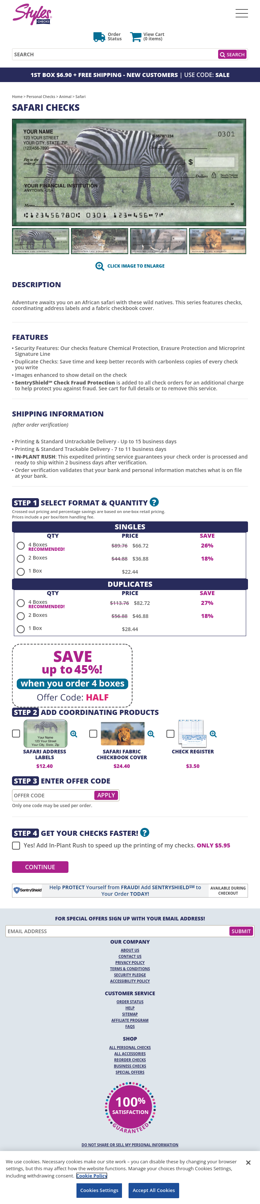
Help (129, 1008)
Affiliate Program (130, 1020)
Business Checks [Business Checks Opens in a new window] (130, 1066)
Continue (40, 867)
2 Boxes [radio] (37, 557)
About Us (130, 950)
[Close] (248, 1163)
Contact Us (130, 956)
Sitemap (130, 1014)
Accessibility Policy (130, 981)
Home (17, 96)
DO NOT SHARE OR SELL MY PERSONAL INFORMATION (130, 1144)
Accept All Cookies (154, 1190)
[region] (130, 1177)
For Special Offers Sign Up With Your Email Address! (130, 919)
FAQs (130, 1026)
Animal (65, 96)
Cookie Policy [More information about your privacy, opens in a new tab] (91, 1175)
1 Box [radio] (35, 570)
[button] (74, 734)
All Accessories (130, 1054)
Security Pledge (130, 975)
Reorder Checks (130, 1060)
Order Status (130, 1002)
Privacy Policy (130, 962)
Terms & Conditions (130, 969)
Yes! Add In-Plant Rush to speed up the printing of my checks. (121, 846)
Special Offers (130, 1072)
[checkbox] (41, 734)
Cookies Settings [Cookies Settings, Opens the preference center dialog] (99, 1190)
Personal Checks (41, 96)
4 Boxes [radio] (37, 544)
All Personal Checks (130, 1047)
